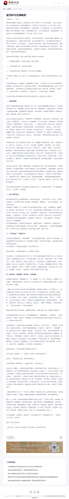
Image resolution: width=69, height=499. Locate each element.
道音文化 (9, 19)
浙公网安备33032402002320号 (53, 496)
